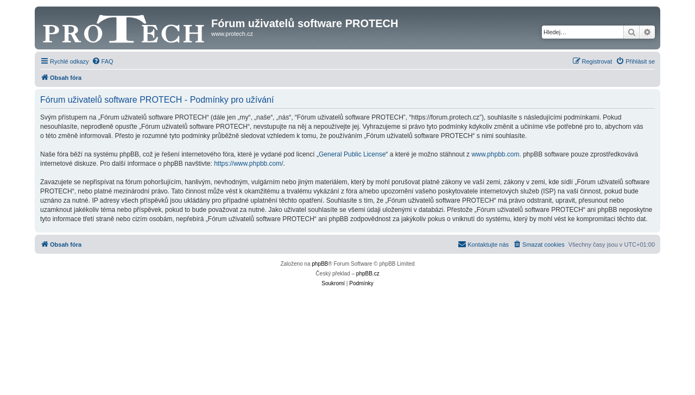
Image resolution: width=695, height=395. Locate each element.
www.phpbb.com (495, 154)
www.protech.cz (232, 33)
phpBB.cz (368, 274)
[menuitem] (102, 61)
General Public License (352, 154)
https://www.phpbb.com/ (248, 163)
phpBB (320, 264)
